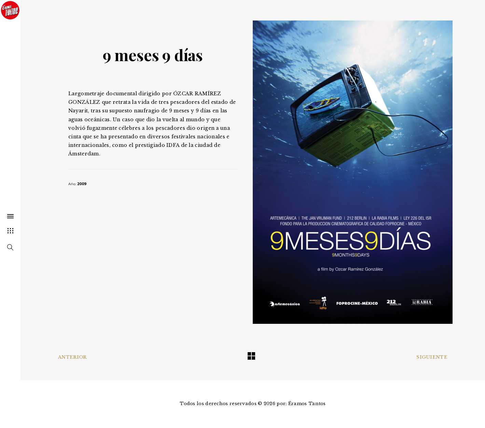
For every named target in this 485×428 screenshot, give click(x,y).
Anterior (72, 357)
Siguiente (431, 357)
